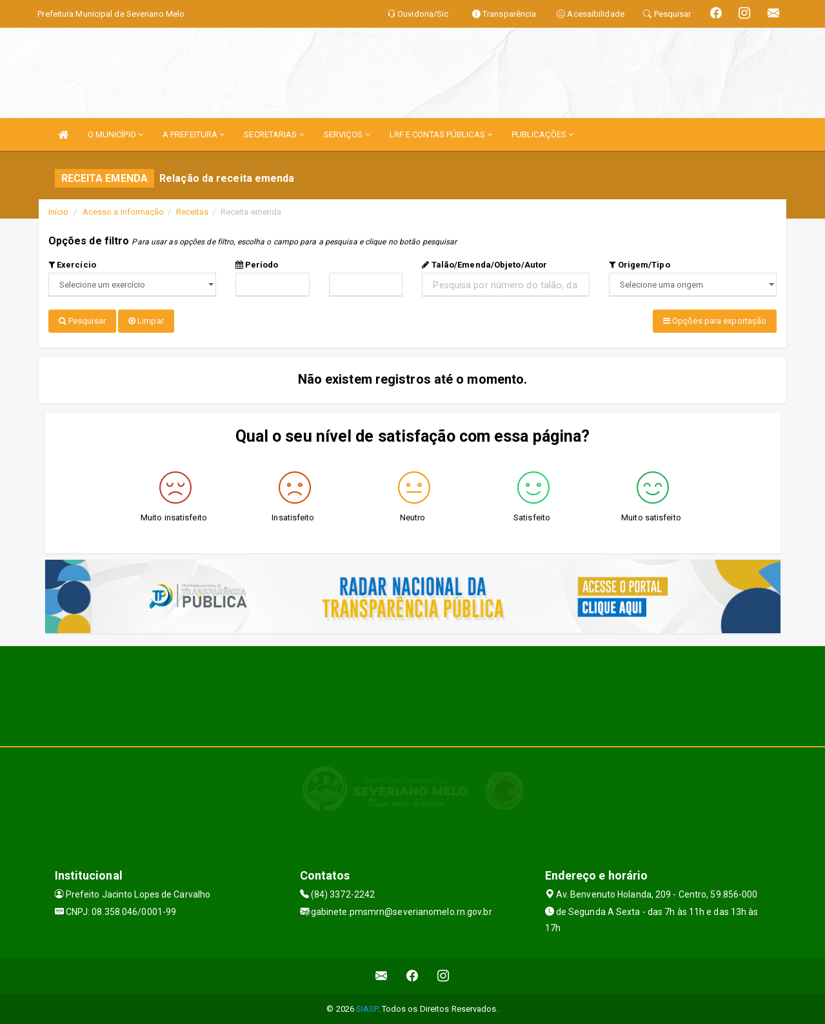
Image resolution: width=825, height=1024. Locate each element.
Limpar (146, 321)
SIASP (367, 1007)
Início (58, 212)
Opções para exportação (714, 321)
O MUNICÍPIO (115, 134)
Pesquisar (82, 321)
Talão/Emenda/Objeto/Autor (484, 265)
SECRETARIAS (274, 134)
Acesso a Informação (123, 212)
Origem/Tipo (639, 265)
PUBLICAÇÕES (542, 134)
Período (257, 265)
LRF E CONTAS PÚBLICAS (441, 134)
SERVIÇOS (347, 134)
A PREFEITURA (193, 134)
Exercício (72, 265)
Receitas (192, 212)
